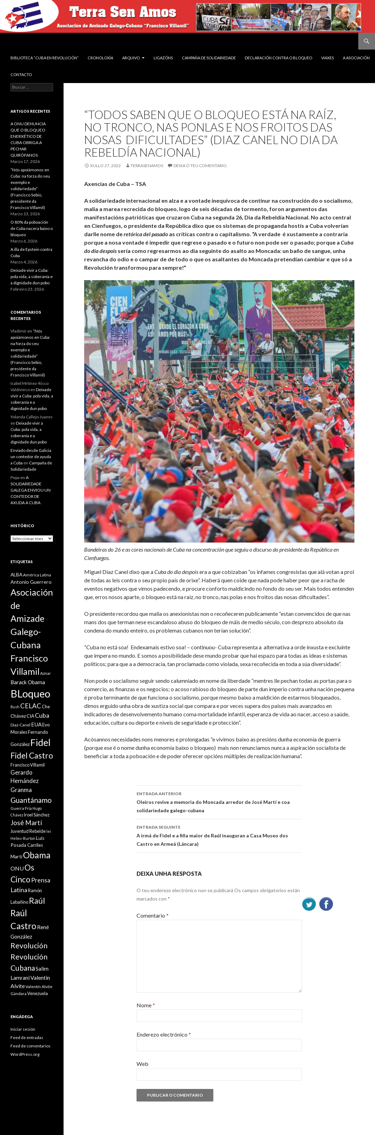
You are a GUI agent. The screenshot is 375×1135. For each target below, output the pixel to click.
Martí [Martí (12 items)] (16, 856)
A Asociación (356, 57)
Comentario (153, 915)
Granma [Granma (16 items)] (21, 789)
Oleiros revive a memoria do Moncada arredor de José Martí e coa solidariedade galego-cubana (219, 801)
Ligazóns (163, 57)
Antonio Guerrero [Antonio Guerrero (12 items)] (31, 582)
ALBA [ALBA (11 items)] (16, 574)
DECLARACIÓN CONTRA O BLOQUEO (278, 57)
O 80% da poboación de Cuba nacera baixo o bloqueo (31, 228)
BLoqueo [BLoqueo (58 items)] (30, 693)
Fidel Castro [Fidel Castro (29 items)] (31, 755)
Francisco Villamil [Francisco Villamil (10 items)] (27, 765)
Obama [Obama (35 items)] (37, 855)
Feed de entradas (26, 1037)
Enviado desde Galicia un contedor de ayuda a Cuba (30, 456)
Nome (146, 1005)
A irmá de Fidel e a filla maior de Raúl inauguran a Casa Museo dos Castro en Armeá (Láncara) (219, 835)
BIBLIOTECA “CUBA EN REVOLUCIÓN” (44, 57)
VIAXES (327, 57)
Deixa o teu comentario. (201, 165)
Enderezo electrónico (164, 1034)
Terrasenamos (147, 165)
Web (142, 1063)
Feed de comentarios (30, 1045)
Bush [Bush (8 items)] (15, 706)
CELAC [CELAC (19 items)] (30, 706)
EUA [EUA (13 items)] (36, 724)
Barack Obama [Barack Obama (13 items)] (27, 682)
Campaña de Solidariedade (209, 57)
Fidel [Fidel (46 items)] (40, 742)
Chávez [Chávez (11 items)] (18, 716)
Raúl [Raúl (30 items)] (37, 900)
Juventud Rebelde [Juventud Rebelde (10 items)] (28, 831)
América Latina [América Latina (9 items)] (37, 574)
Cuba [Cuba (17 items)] (42, 715)
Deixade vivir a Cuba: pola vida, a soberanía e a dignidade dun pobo (31, 276)
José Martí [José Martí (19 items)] (26, 823)
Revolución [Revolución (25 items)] (28, 945)
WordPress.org (24, 1054)
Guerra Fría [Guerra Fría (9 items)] (21, 808)
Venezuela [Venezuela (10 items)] (37, 993)
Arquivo (131, 57)
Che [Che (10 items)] (46, 706)
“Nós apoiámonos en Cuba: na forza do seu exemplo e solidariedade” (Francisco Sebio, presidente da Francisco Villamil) (30, 188)
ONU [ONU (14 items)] (17, 868)
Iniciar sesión (22, 1029)
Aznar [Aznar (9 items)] (45, 673)
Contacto (21, 74)
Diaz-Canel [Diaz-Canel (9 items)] (20, 724)
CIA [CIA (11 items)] (30, 716)
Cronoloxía (100, 57)
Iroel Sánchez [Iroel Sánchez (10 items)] (37, 814)
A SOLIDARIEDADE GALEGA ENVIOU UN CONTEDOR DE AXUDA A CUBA (30, 490)
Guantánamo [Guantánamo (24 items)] (31, 800)
